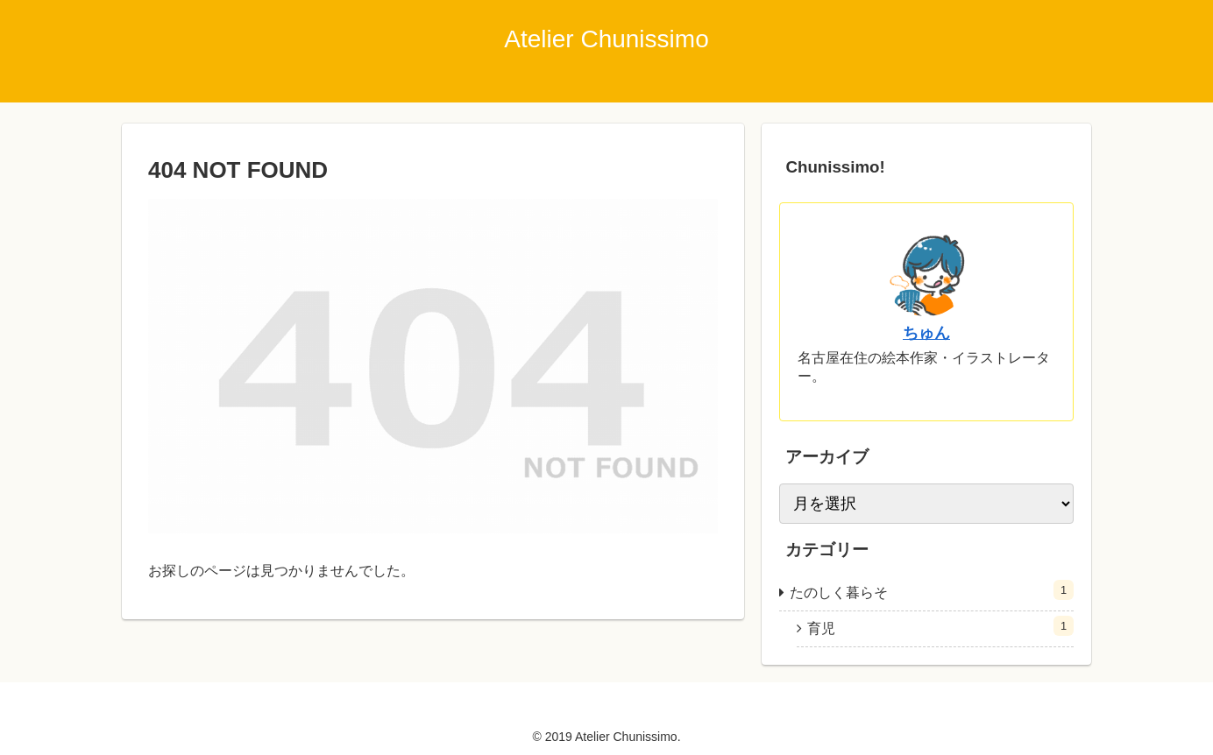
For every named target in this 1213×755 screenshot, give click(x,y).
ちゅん (926, 333)
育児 (940, 626)
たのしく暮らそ (932, 590)
